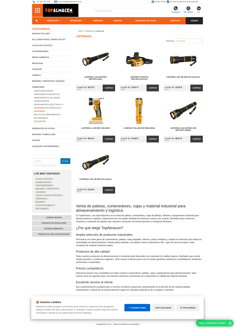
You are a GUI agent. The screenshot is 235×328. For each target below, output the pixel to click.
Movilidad (37, 63)
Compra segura (54, 218)
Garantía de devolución (54, 223)
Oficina (36, 140)
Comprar (109, 88)
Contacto (175, 9)
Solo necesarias (163, 308)
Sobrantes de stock (145, 21)
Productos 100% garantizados (54, 234)
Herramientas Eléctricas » (49, 104)
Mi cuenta (188, 9)
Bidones (40, 202)
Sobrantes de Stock (43, 128)
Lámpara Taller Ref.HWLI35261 (139, 128)
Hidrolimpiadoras (44, 91)
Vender (194, 21)
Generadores (41, 101)
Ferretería (38, 87)
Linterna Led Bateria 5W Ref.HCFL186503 (183, 129)
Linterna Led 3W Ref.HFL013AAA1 (183, 77)
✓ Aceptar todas (137, 307)
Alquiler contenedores (45, 146)
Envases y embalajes (44, 134)
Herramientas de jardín (47, 98)
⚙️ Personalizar (188, 308)
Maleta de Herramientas (47, 114)
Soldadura (40, 121)
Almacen (37, 69)
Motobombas (41, 118)
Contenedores (40, 51)
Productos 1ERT (41, 33)
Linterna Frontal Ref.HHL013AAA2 (139, 78)
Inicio (80, 31)
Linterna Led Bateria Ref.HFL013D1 (95, 78)
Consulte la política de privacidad (44, 165)
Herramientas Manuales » (48, 108)
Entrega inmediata (54, 229)
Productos (52, 21)
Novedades (76, 21)
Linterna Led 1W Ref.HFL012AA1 (95, 179)
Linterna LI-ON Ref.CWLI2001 (95, 128)
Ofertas (117, 21)
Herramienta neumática (47, 94)
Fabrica (36, 75)
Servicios (98, 21)
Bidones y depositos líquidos (48, 81)
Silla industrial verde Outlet (48, 39)
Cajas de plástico (42, 45)
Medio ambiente (40, 57)
